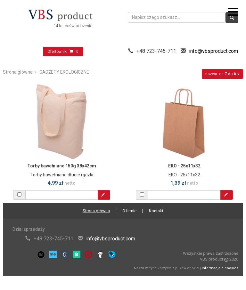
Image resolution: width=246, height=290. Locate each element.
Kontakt (156, 210)
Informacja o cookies (220, 268)
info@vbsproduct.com (213, 51)
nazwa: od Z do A (222, 74)
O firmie (129, 210)
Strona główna (18, 72)
